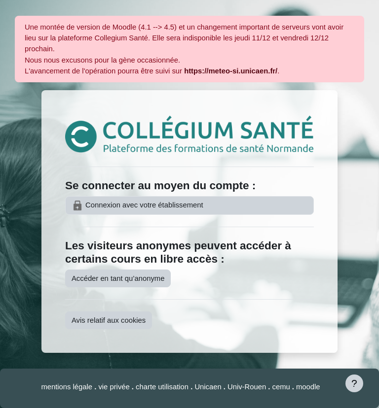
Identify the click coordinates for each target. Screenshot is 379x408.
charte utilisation (163, 387)
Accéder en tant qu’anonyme (118, 278)
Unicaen (208, 387)
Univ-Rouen (246, 387)
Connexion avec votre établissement (137, 205)
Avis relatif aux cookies (109, 320)
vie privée (113, 387)
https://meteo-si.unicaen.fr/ (230, 71)
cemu (282, 387)
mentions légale (67, 387)
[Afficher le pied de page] (354, 383)
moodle (308, 387)
